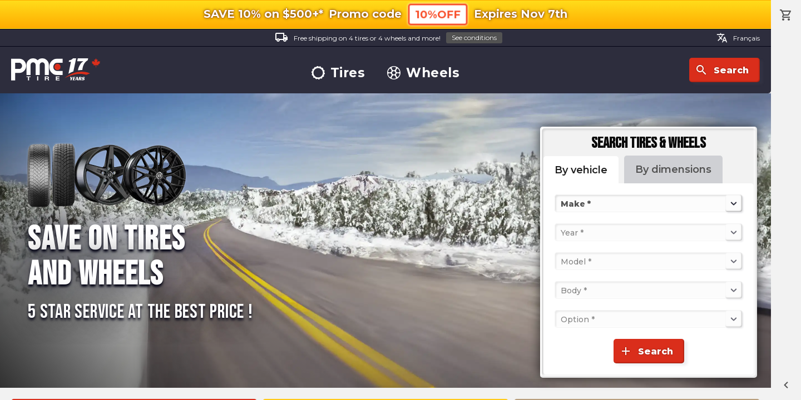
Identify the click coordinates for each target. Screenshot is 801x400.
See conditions (474, 37)
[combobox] (562, 203)
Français (738, 37)
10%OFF (438, 14)
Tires (338, 73)
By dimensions (673, 169)
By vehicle (581, 170)
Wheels (423, 73)
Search (722, 70)
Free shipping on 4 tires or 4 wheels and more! (388, 38)
